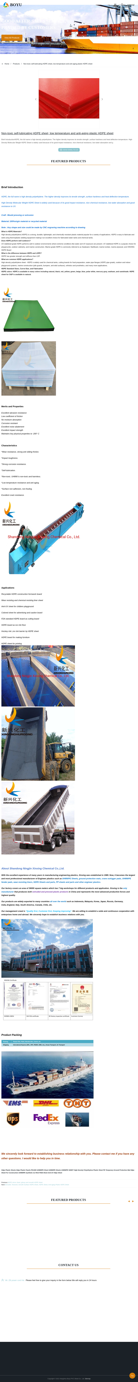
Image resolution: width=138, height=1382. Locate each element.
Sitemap (87, 1379)
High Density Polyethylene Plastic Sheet (88, 1170)
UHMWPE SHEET (67, 1170)
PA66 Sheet (43, 1173)
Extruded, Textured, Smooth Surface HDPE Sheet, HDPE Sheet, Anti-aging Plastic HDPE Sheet (37, 1185)
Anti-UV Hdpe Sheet (55, 1173)
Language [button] (131, 5)
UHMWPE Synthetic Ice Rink (29, 1173)
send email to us (69, 150)
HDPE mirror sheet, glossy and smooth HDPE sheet (25, 1182)
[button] (115, 4)
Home (7, 64)
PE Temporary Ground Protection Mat (116, 1170)
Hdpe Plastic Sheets (8, 1170)
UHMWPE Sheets (55, 1170)
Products (16, 64)
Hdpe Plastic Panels (23, 1170)
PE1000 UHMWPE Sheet (39, 1170)
